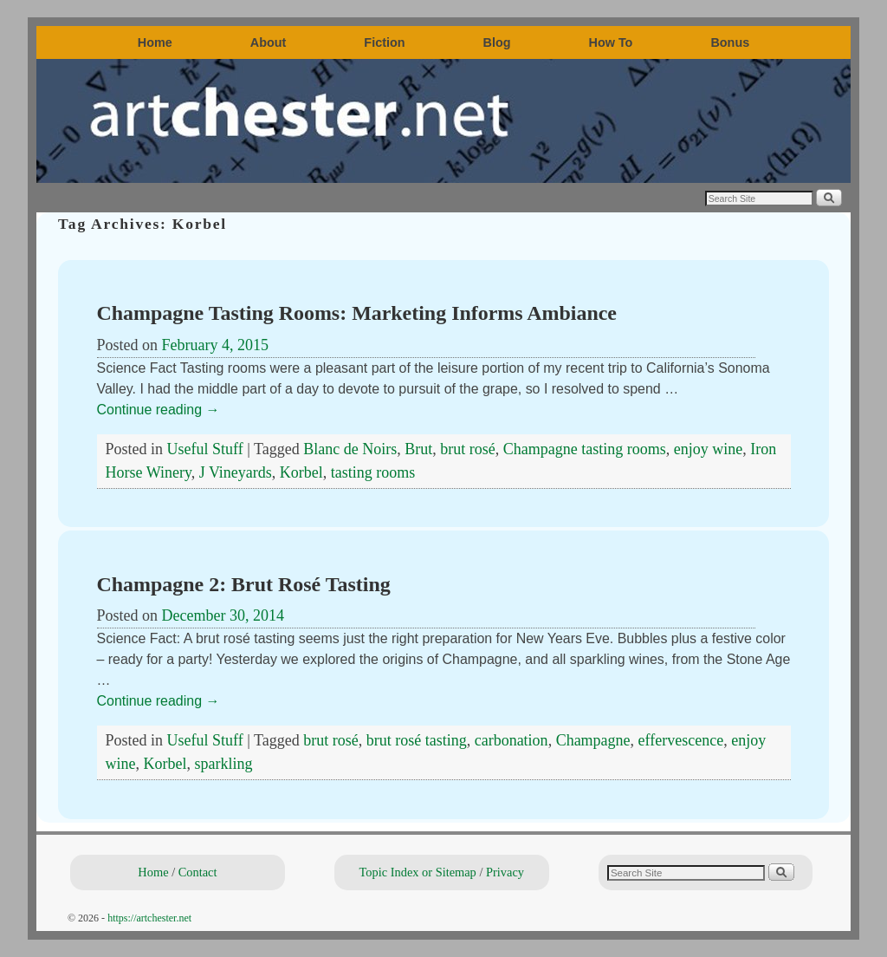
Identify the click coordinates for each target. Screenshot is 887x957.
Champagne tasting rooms (584, 449)
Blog (497, 42)
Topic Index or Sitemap (417, 872)
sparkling (223, 763)
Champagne (593, 740)
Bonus (729, 42)
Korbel (301, 472)
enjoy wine (708, 449)
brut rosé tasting (416, 740)
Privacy (505, 872)
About (268, 42)
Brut (418, 449)
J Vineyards (235, 472)
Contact (197, 872)
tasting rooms (373, 472)
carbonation (511, 740)
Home (155, 42)
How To (611, 42)
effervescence (681, 740)
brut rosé (467, 449)
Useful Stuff (205, 449)
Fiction (384, 42)
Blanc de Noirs (350, 449)
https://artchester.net (149, 918)
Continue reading (158, 409)
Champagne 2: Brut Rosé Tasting (244, 584)
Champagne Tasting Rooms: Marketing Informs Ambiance (357, 313)
